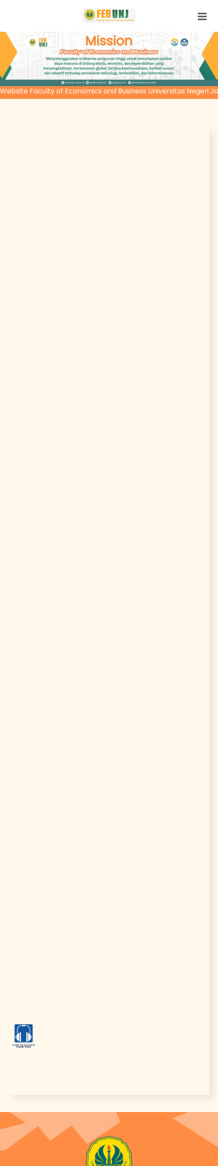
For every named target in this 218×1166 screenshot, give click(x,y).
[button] (16, 59)
